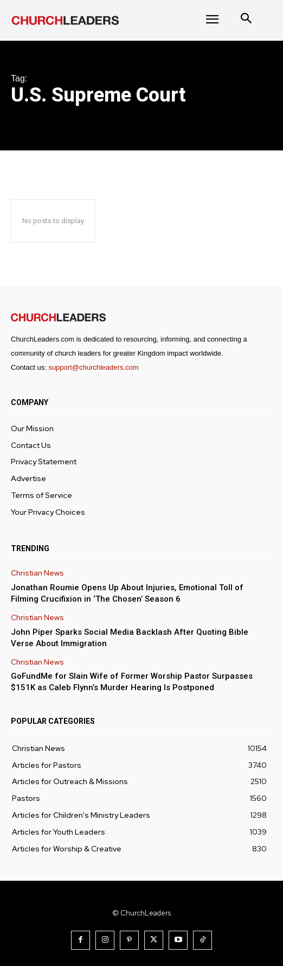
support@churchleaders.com (93, 367)
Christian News (37, 573)
